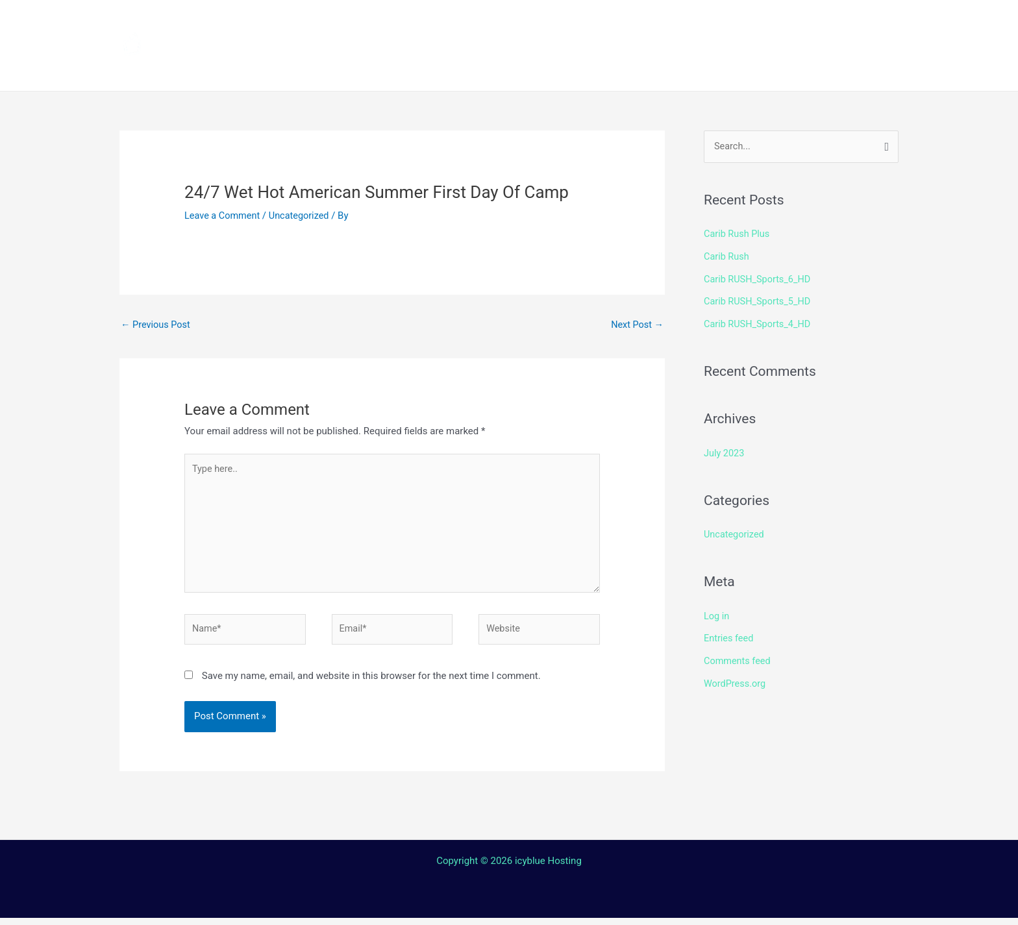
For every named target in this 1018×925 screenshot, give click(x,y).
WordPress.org (736, 678)
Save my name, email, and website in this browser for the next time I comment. (371, 683)
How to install (503, 23)
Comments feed (738, 656)
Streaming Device (621, 23)
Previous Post (157, 325)
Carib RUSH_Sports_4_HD (759, 322)
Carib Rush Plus (738, 234)
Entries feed (729, 634)
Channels (409, 23)
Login (586, 68)
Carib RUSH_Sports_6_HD (759, 278)
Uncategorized (302, 215)
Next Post (636, 325)
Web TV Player (670, 68)
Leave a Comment (223, 215)
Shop (711, 23)
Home (340, 23)
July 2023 (725, 450)
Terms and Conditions (386, 68)
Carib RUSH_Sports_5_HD (759, 300)
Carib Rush (727, 256)
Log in (717, 612)
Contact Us (514, 68)
